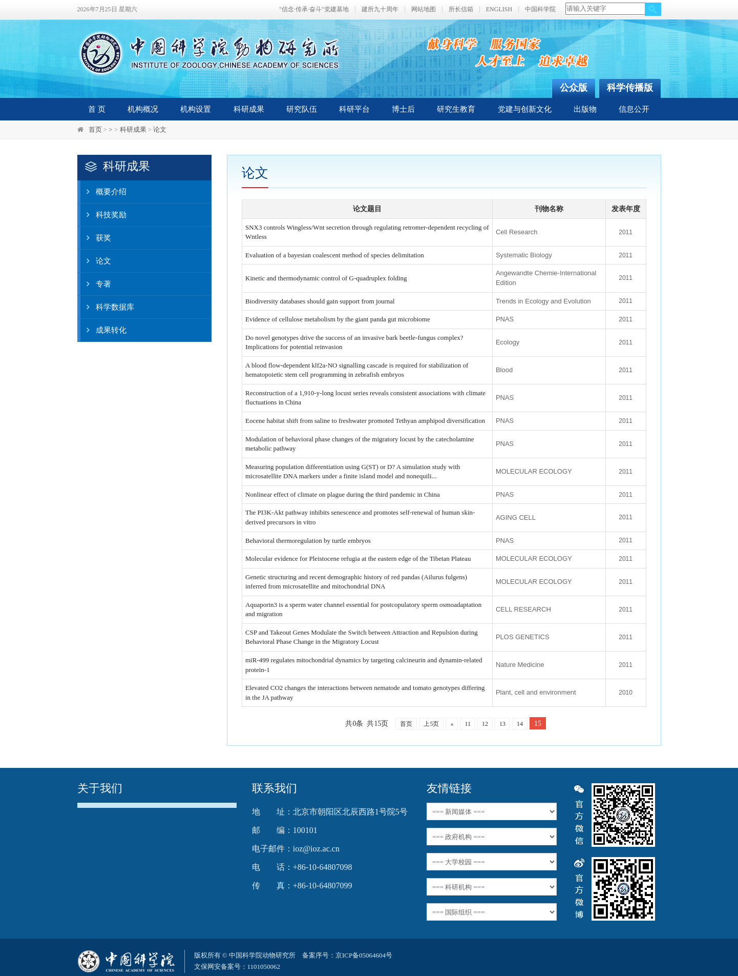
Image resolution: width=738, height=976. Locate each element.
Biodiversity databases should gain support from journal (320, 301)
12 (485, 723)
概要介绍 (103, 191)
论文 (159, 129)
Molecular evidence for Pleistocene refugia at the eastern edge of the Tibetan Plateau (358, 558)
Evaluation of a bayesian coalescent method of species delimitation (334, 255)
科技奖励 (103, 215)
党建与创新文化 (525, 109)
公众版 (573, 88)
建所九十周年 (380, 9)
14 (520, 723)
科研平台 (354, 109)
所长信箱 (461, 9)
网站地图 (423, 9)
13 (502, 723)
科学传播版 (630, 88)
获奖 (95, 238)
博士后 (403, 109)
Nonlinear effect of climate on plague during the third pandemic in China (342, 494)
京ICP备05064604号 (363, 955)
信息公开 (634, 109)
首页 (95, 129)
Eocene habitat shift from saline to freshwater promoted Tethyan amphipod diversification (365, 420)
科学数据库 (107, 307)
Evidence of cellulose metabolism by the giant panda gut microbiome (337, 319)
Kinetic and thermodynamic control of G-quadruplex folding (326, 278)
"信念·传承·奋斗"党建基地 (314, 9)
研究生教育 (456, 109)
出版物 (585, 109)
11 (468, 723)
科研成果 (249, 109)
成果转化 (103, 330)
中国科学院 (540, 9)
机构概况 (143, 109)
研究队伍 (301, 109)
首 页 (97, 109)
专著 (95, 284)
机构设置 (195, 109)
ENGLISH (499, 9)
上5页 (431, 723)
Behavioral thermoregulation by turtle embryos (308, 540)
